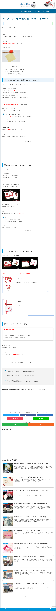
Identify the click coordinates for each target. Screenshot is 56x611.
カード (19, 389)
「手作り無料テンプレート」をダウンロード (15, 73)
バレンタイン (24, 389)
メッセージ (39, 389)
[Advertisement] (28, 150)
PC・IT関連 (5, 389)
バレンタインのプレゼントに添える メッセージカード (15, 69)
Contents (13, 66)
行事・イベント (11, 389)
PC (16, 389)
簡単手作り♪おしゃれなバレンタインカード (15, 71)
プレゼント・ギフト (32, 389)
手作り (43, 389)
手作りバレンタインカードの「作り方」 (14, 74)
